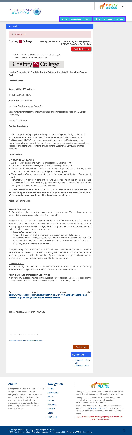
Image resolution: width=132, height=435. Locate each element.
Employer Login (82, 365)
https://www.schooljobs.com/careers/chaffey (39, 215)
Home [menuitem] (50, 388)
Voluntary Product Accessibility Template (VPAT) (60, 432)
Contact (119, 19)
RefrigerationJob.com (30, 429)
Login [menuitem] (50, 413)
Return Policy (24, 432)
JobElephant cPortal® (96, 408)
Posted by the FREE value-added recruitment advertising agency (25, 340)
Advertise (108, 19)
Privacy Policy (87, 432)
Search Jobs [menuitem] (53, 392)
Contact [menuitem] (51, 408)
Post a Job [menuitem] (52, 417)
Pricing (97, 19)
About (87, 19)
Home (64, 19)
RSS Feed (13, 432)
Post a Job (81, 346)
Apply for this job (81, 49)
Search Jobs (76, 19)
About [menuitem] (50, 396)
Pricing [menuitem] (51, 400)
